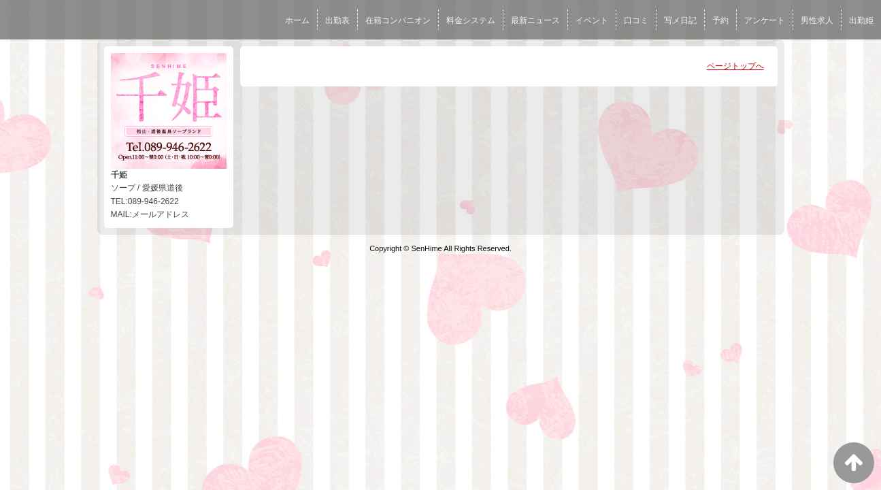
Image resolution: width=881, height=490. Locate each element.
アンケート (764, 20)
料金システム (470, 20)
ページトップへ (735, 66)
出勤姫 (861, 20)
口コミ (636, 20)
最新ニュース (535, 20)
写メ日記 (680, 20)
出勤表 (337, 20)
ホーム (297, 20)
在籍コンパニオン (398, 20)
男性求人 (817, 20)
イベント (592, 20)
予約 (720, 20)
